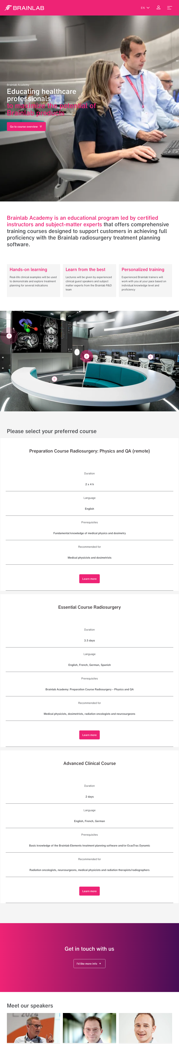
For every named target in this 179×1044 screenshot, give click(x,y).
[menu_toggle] (169, 8)
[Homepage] (24, 8)
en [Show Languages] (145, 8)
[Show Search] (130, 7)
